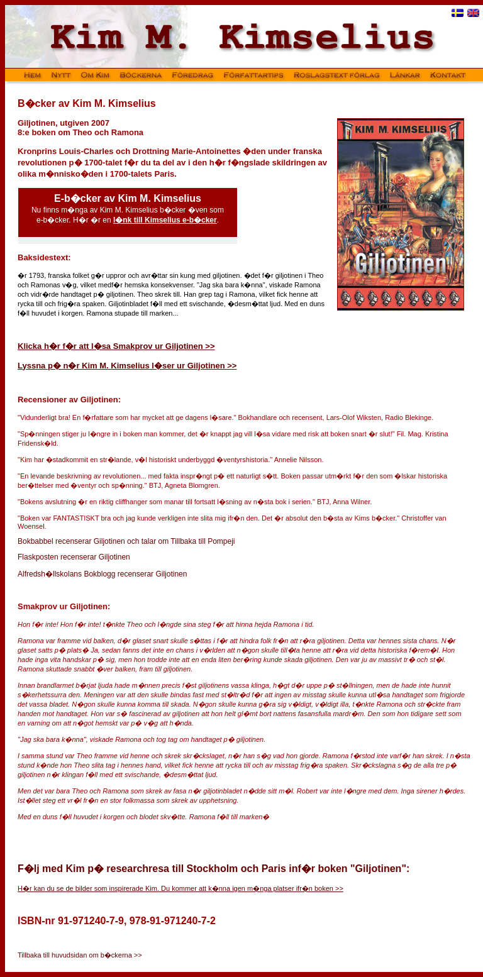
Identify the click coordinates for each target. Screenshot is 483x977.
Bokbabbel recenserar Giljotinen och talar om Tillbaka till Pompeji (126, 541)
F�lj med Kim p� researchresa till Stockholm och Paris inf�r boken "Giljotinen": (213, 868)
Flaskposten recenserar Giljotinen (74, 557)
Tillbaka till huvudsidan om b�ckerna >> (80, 955)
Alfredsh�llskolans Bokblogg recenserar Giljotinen (102, 574)
